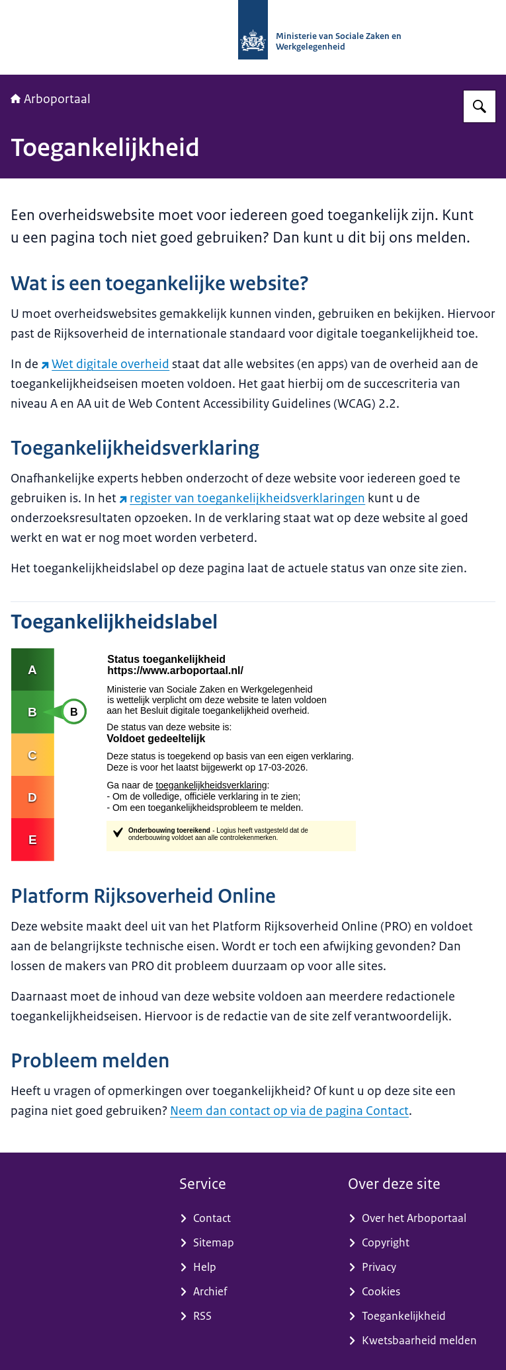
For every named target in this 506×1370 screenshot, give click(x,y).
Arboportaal (51, 99)
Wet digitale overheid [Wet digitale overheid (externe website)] (105, 364)
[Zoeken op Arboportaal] (479, 106)
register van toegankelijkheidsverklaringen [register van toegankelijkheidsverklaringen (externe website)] (242, 498)
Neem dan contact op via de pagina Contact (289, 1111)
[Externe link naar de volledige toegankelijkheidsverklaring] (253, 755)
